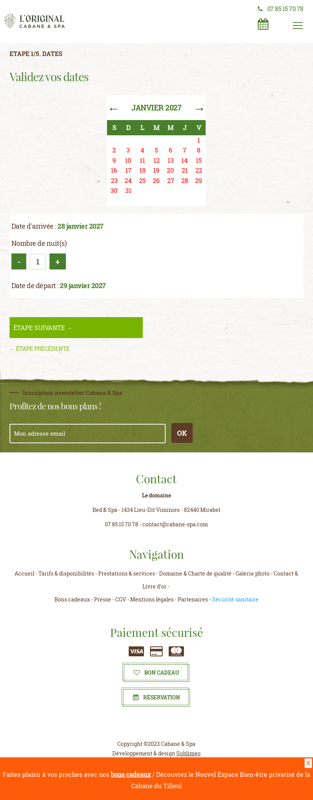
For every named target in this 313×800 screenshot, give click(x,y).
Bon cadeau (156, 672)
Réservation (156, 697)
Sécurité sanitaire (235, 599)
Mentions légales (152, 599)
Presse (102, 599)
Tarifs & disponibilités (66, 573)
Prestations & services (126, 573)
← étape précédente (40, 348)
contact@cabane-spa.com (175, 524)
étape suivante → (42, 328)
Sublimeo (188, 753)
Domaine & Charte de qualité (195, 573)
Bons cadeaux (72, 599)
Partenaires (193, 599)
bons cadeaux (131, 774)
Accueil (24, 573)
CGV (120, 599)
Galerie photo (253, 573)
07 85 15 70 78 (280, 9)
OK (182, 433)
